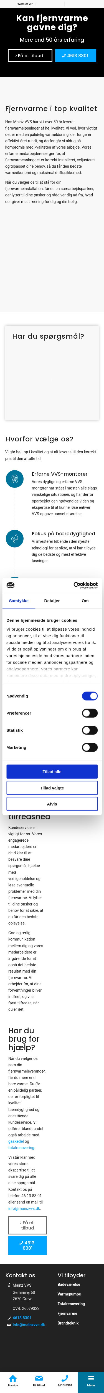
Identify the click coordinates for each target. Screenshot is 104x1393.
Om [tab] (85, 600)
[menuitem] (25, 4)
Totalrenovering (71, 1304)
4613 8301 (22, 1318)
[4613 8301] (75, 55)
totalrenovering (21, 1148)
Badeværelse (69, 1284)
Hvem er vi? (25, 4)
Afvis (52, 804)
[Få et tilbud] (30, 55)
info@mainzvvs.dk (29, 1325)
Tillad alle (51, 771)
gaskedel (16, 1141)
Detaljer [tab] (52, 600)
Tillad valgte (52, 787)
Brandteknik (68, 1323)
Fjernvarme (67, 1313)
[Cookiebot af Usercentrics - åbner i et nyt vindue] (74, 585)
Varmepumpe (69, 1294)
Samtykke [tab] (19, 600)
